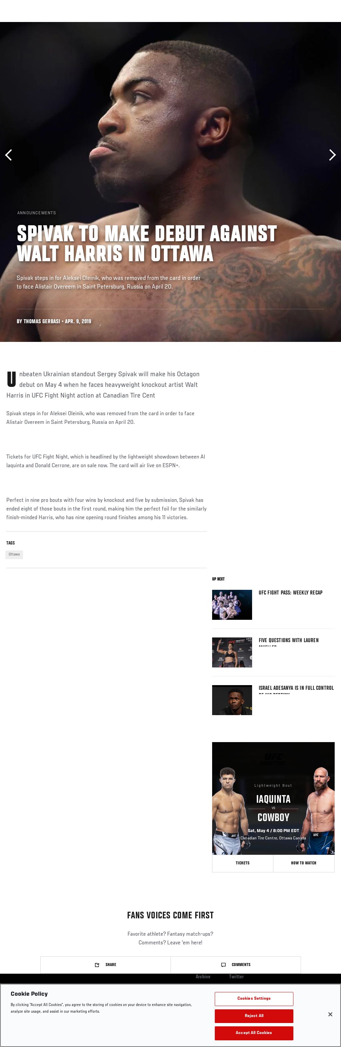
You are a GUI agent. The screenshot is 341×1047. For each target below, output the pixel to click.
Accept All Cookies (254, 1033)
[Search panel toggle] (319, 25)
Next (330, 155)
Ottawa (14, 554)
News (102, 25)
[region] (170, 1015)
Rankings (46, 25)
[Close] (330, 1014)
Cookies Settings (254, 999)
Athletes (76, 25)
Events (18, 25)
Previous (11, 155)
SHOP (301, 25)
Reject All (254, 1016)
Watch (247, 25)
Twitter (236, 977)
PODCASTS (275, 25)
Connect (220, 25)
